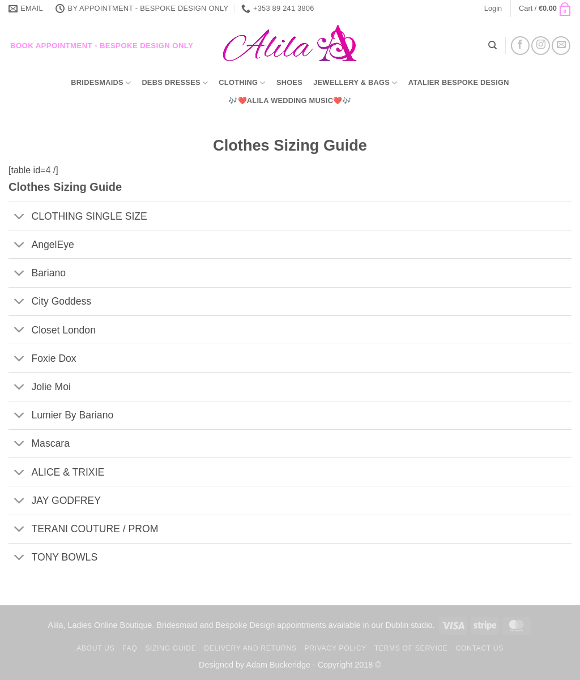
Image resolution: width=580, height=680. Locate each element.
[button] (493, 8)
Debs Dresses (175, 83)
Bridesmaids (101, 83)
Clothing (242, 83)
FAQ (129, 648)
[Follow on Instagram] (540, 45)
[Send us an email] (561, 45)
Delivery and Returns (250, 648)
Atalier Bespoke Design (458, 82)
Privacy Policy (335, 648)
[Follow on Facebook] (520, 45)
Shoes (289, 82)
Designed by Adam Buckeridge (254, 664)
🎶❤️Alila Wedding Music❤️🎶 (289, 100)
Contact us (479, 648)
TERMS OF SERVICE (411, 648)
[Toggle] (19, 217)
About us (95, 648)
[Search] (492, 45)
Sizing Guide (170, 648)
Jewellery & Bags (355, 83)
